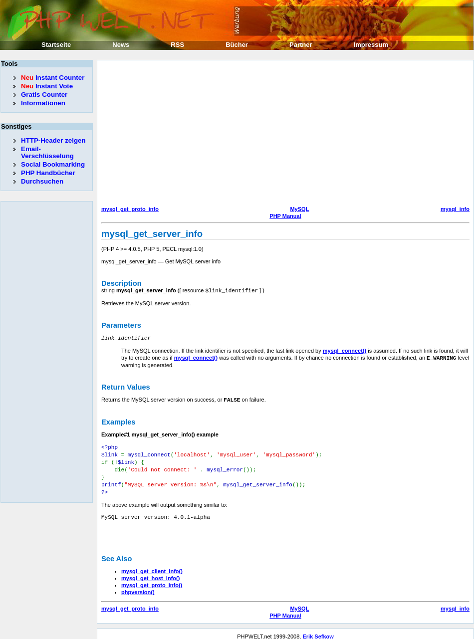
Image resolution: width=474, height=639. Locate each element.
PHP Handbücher (48, 173)
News (120, 44)
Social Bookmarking (53, 164)
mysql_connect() (344, 350)
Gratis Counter (44, 94)
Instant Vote (47, 86)
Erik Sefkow (317, 631)
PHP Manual (285, 216)
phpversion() (138, 587)
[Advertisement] (237, 134)
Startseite (56, 44)
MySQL (299, 209)
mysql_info (455, 209)
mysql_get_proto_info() (151, 580)
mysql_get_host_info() (150, 573)
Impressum (371, 44)
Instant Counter (52, 77)
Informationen (43, 103)
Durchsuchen (42, 181)
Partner (300, 44)
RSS (177, 44)
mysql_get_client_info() (152, 566)
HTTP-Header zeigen (53, 140)
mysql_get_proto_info (130, 209)
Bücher (237, 44)
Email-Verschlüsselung (47, 152)
